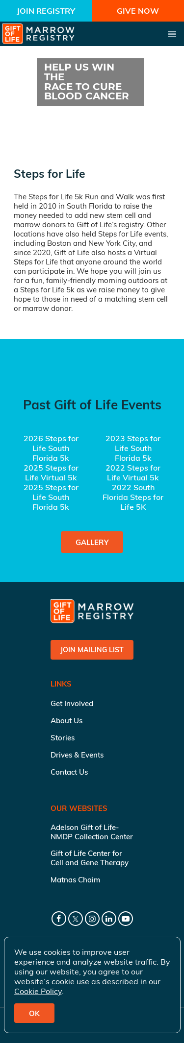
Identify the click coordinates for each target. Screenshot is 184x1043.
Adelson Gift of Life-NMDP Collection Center (92, 832)
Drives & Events (77, 754)
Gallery (92, 542)
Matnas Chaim (75, 879)
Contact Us (69, 772)
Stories (63, 737)
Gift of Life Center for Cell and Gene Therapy (90, 858)
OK (34, 1013)
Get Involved (72, 703)
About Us (66, 720)
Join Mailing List (92, 649)
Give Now (138, 11)
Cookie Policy (38, 991)
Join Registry (46, 11)
